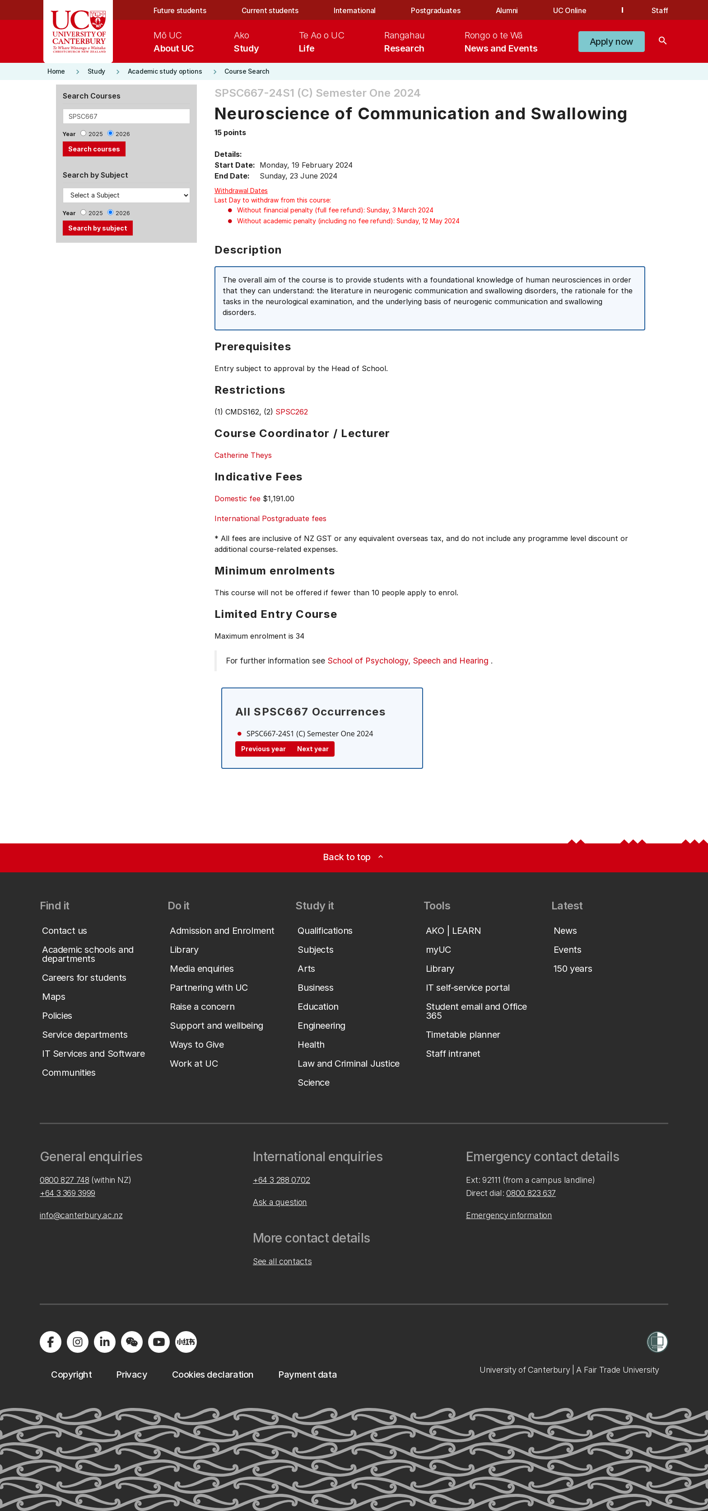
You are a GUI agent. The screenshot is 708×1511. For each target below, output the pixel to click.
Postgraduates (435, 10)
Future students (180, 10)
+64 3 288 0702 (281, 1180)
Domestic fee (237, 498)
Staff (660, 10)
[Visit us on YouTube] (159, 1342)
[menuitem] (174, 41)
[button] (611, 41)
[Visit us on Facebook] (50, 1342)
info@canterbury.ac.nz (81, 1215)
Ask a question (280, 1202)
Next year (313, 749)
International (355, 10)
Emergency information (509, 1215)
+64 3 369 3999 (67, 1193)
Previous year (263, 749)
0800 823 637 (531, 1193)
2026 (123, 134)
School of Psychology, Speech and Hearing (408, 660)
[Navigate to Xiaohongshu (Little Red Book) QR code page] (186, 1342)
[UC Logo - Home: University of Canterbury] (78, 31)
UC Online (569, 10)
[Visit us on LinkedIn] (105, 1342)
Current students (270, 10)
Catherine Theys (243, 455)
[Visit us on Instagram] (77, 1342)
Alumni (507, 10)
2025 (95, 134)
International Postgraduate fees (270, 518)
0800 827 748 (64, 1180)
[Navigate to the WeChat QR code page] (132, 1342)
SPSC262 (291, 411)
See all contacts (282, 1261)
